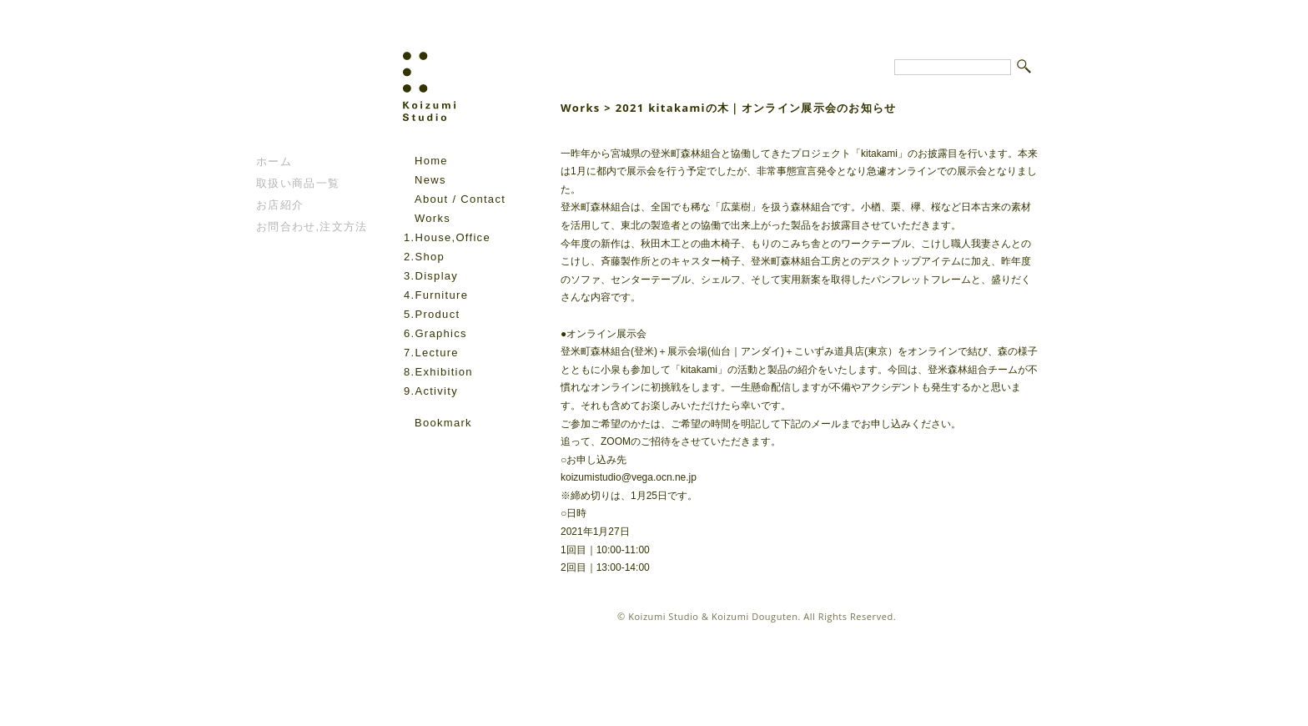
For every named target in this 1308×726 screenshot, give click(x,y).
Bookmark (443, 422)
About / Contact (460, 199)
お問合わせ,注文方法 (312, 226)
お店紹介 (280, 205)
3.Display (431, 275)
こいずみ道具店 (306, 101)
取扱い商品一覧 (298, 183)
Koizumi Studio (465, 101)
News (430, 179)
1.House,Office (447, 237)
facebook (413, 447)
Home (431, 160)
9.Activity (431, 391)
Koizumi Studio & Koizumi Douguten (712, 616)
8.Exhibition (438, 371)
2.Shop (424, 256)
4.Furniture (436, 295)
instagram (436, 447)
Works (432, 218)
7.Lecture (431, 352)
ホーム (274, 161)
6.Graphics (435, 333)
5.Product (432, 314)
